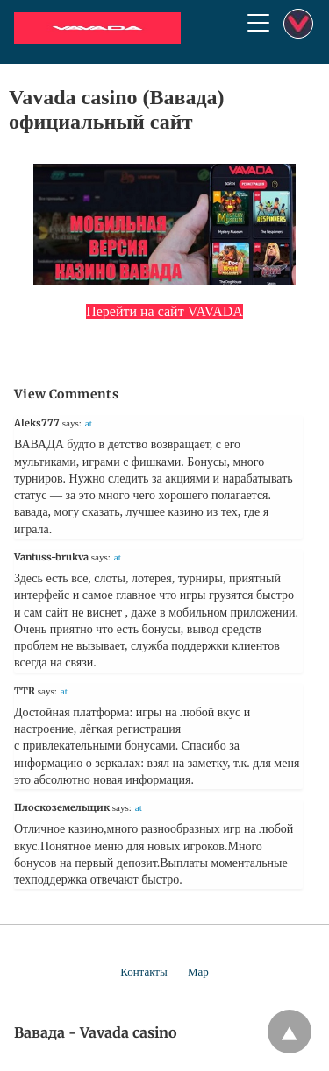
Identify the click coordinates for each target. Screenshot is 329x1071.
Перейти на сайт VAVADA (164, 311)
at (88, 423)
